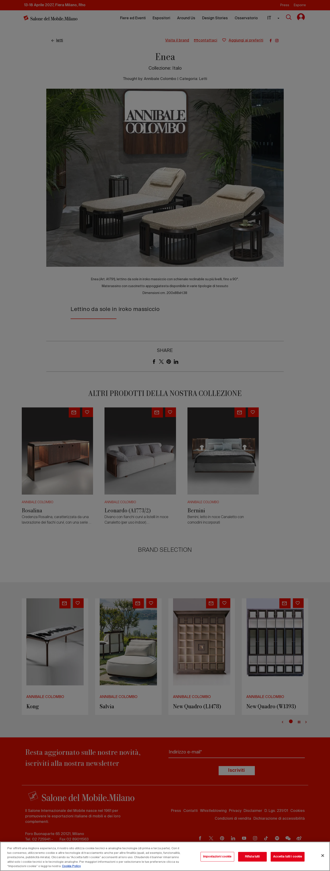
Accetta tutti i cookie (287, 856)
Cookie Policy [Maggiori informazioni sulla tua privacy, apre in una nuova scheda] (71, 866)
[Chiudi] (323, 856)
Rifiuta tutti (252, 856)
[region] (165, 856)
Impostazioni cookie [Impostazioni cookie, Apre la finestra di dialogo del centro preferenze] (217, 856)
